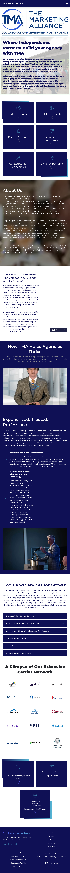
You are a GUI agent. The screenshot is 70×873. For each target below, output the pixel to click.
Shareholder (18, 853)
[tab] (35, 616)
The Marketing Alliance (12, 3)
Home (51, 833)
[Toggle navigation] (67, 3)
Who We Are (18, 866)
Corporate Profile (18, 863)
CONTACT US (58, 330)
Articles (51, 836)
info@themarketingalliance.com (53, 856)
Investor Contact (18, 856)
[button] (35, 616)
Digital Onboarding (52, 163)
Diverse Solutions (18, 137)
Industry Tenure (18, 114)
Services (51, 846)
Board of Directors (18, 860)
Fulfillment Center (51, 114)
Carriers (51, 843)
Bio (51, 839)
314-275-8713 (52, 853)
